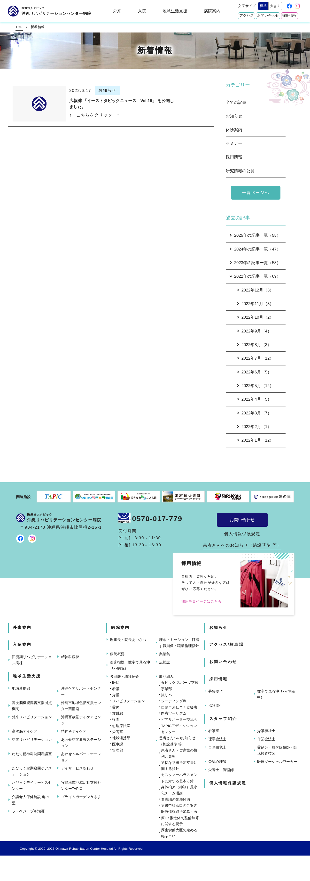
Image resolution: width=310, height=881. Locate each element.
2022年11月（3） (255, 303)
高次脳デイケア (24, 731)
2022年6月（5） (254, 372)
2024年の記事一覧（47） (255, 249)
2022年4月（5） (254, 399)
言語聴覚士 (217, 747)
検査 (115, 719)
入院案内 (22, 644)
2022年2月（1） (254, 426)
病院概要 (117, 654)
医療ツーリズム (173, 713)
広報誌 (164, 662)
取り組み (166, 676)
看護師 (213, 731)
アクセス (246, 15)
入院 (142, 11)
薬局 (115, 707)
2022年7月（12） (255, 358)
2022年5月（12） (255, 385)
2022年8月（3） (254, 344)
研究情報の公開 (240, 171)
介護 (115, 695)
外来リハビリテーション (32, 717)
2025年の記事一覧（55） (255, 235)
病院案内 (212, 11)
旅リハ (166, 695)
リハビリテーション (128, 701)
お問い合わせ (268, 15)
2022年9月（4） (254, 331)
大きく (275, 6)
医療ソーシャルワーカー (277, 762)
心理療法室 (121, 726)
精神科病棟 (70, 657)
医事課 (117, 744)
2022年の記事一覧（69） (255, 276)
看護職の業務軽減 (175, 799)
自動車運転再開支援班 (179, 707)
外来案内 (22, 627)
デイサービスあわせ (77, 768)
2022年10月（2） (255, 317)
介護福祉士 (266, 731)
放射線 (117, 713)
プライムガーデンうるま (81, 797)
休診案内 (234, 130)
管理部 (117, 750)
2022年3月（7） (254, 413)
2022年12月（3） (255, 290)
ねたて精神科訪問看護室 (32, 754)
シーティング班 (173, 701)
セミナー (234, 143)
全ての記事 (236, 102)
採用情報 (289, 15)
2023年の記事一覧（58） (255, 262)
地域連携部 (21, 688)
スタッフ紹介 (223, 719)
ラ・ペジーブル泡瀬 (28, 811)
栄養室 (117, 732)
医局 (115, 682)
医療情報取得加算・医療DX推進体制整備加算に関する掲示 (180, 817)
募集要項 (215, 691)
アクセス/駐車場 (226, 644)
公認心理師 (217, 762)
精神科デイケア (73, 731)
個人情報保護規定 (242, 534)
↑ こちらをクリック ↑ (94, 115)
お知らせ (234, 116)
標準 (263, 6)
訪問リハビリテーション (32, 739)
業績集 (164, 654)
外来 (117, 11)
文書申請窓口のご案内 (179, 805)
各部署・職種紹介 (124, 676)
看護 (115, 689)
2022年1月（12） (255, 440)
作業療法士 (266, 739)
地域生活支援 (175, 11)
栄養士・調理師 (221, 770)
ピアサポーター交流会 (179, 719)
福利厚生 (215, 705)
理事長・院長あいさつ (128, 640)
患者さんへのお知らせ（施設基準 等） (242, 545)
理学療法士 (217, 739)
